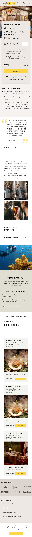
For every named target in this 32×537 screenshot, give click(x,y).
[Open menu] (29, 3)
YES (16, 533)
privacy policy (16, 530)
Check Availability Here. (16, 79)
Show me (20, 379)
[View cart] (24, 3)
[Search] (18, 3)
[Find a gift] (9, 3)
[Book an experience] (14, 3)
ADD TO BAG (16, 71)
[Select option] (25, 44)
